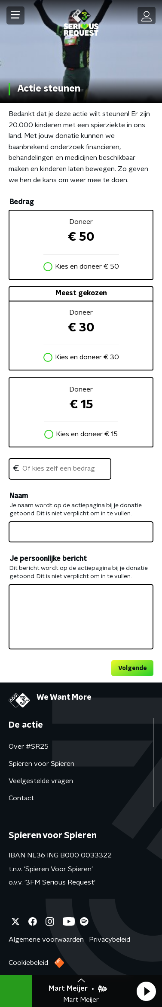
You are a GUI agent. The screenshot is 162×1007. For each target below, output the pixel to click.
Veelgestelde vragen (41, 780)
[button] (146, 991)
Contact (21, 798)
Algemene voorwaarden (46, 939)
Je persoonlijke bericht (48, 558)
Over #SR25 (29, 746)
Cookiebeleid (28, 962)
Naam (18, 496)
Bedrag (21, 202)
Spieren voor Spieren (41, 763)
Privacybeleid (109, 939)
